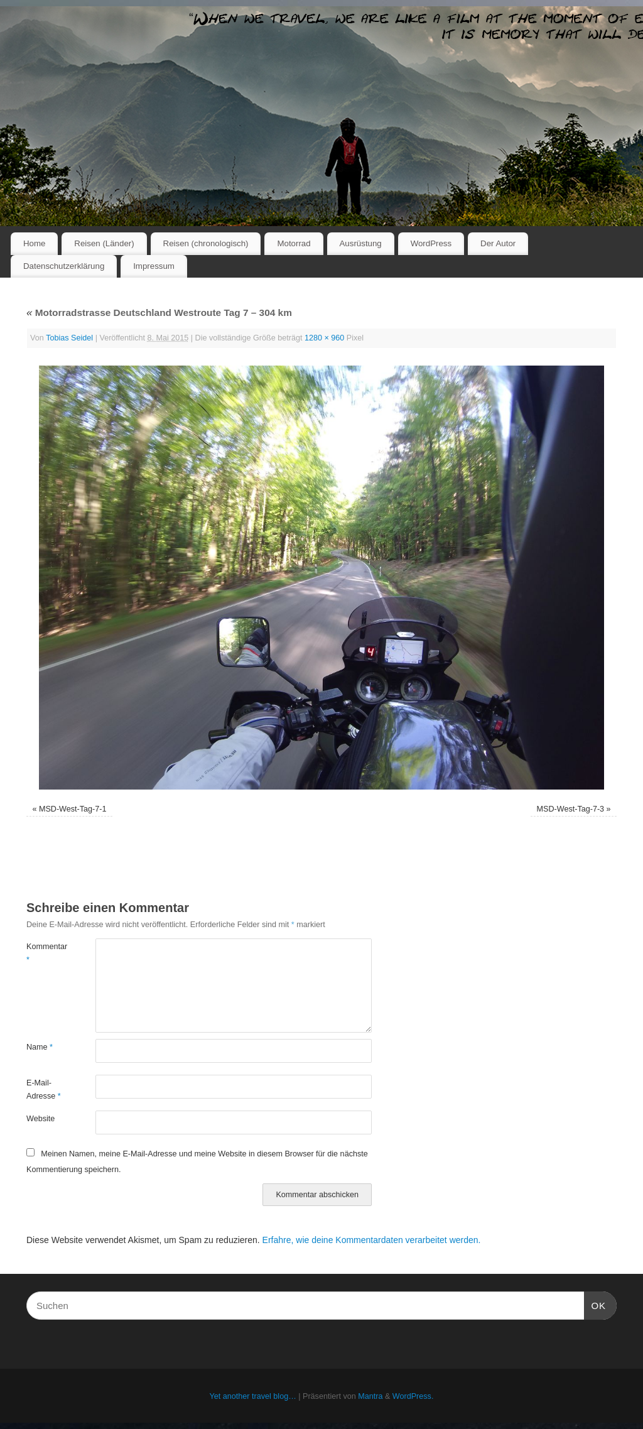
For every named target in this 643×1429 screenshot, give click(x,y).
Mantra (370, 1396)
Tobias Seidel (69, 338)
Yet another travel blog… (253, 1396)
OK (595, 1304)
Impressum (154, 266)
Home (34, 243)
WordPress (431, 243)
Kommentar (43, 953)
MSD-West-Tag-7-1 (73, 809)
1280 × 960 (324, 338)
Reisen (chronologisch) (206, 243)
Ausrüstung (361, 243)
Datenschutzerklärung (63, 266)
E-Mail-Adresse (43, 1089)
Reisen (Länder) (104, 243)
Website (40, 1118)
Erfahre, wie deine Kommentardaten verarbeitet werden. (371, 1240)
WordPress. (413, 1396)
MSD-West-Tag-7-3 (571, 809)
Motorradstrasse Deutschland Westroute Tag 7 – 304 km (159, 312)
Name (39, 1047)
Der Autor (498, 243)
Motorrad (293, 243)
